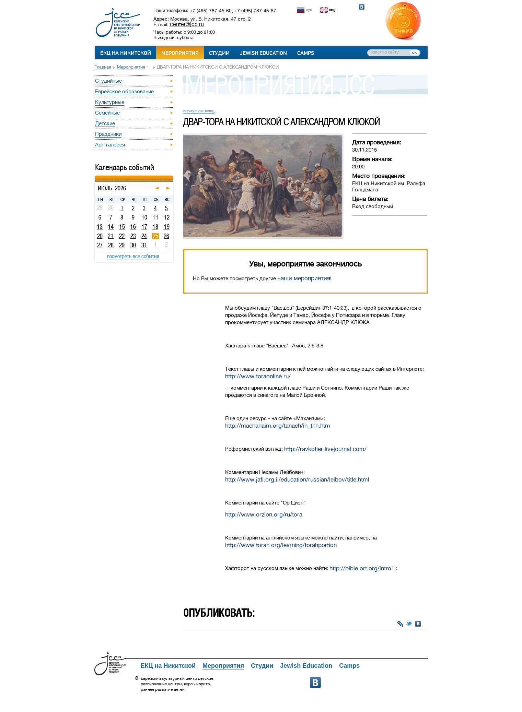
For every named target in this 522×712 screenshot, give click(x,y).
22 (122, 236)
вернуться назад (198, 110)
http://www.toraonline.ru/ (258, 376)
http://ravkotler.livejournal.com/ (325, 449)
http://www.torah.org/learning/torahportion (281, 545)
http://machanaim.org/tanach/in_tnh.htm (277, 426)
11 (155, 217)
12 (167, 217)
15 (122, 227)
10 (144, 217)
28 (111, 245)
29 (122, 245)
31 (144, 245)
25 (155, 236)
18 (155, 227)
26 (166, 236)
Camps (305, 53)
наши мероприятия (303, 278)
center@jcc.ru (187, 24)
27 (100, 245)
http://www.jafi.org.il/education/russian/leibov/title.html (297, 479)
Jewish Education (263, 53)
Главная (102, 67)
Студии (219, 53)
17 (144, 227)
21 (111, 236)
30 (133, 245)
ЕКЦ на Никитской (125, 53)
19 (167, 227)
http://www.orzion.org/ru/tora (263, 514)
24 (144, 236)
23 (133, 236)
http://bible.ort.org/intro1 (361, 568)
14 (111, 227)
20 (100, 236)
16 (133, 227)
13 (100, 227)
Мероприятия (180, 53)
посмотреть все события (133, 256)
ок (414, 52)
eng (332, 10)
